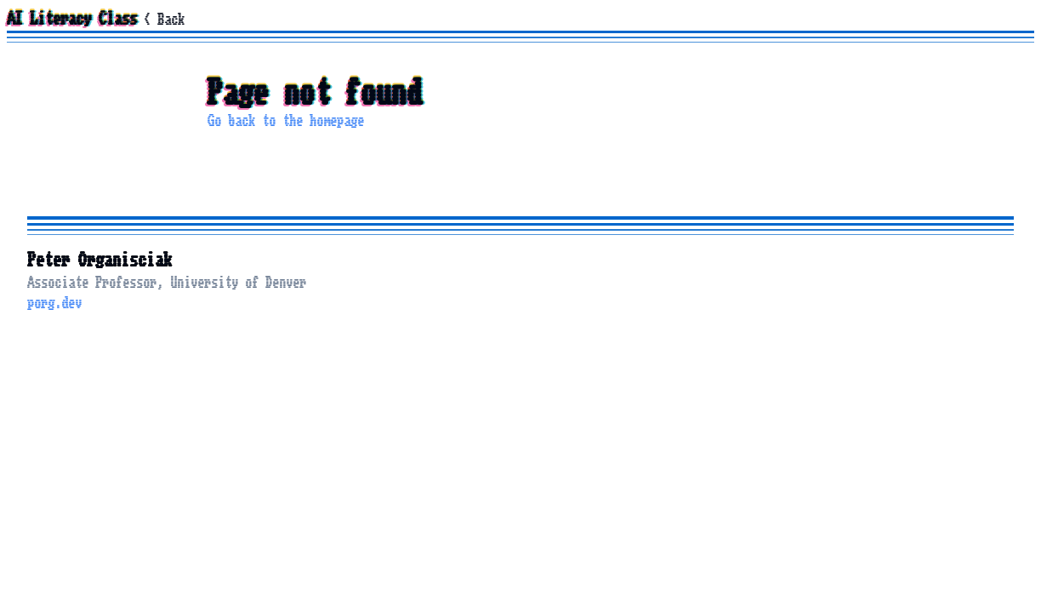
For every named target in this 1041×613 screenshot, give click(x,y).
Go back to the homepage (286, 121)
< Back (164, 19)
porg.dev (54, 303)
